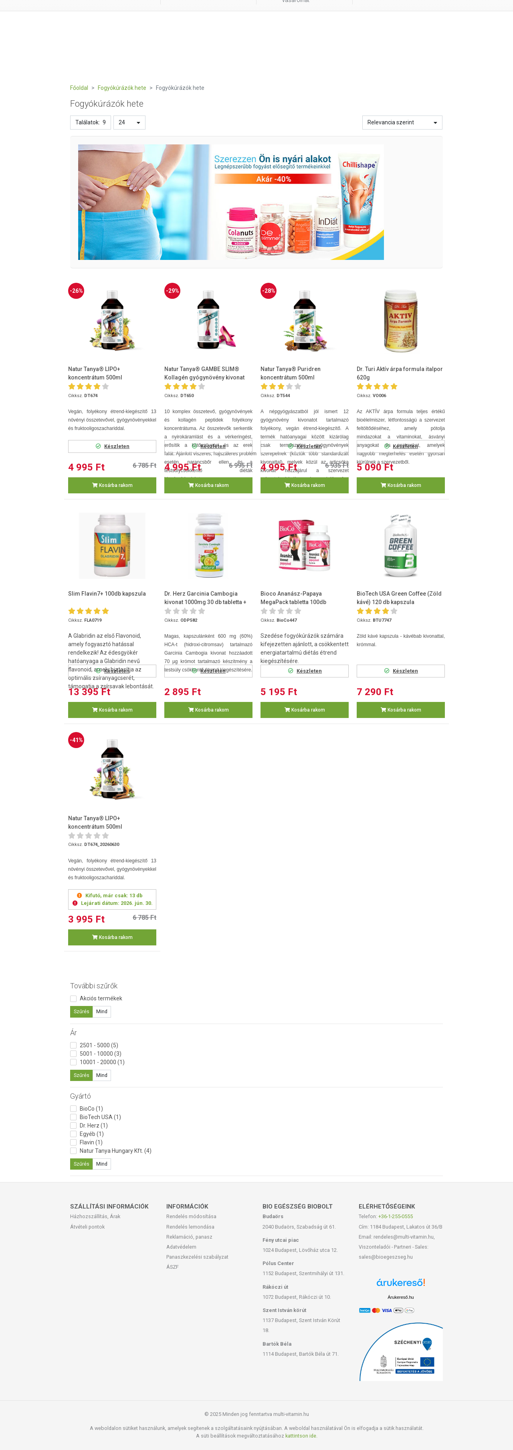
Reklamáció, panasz (189, 1237)
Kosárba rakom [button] (112, 485)
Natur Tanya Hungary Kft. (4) (115, 1151)
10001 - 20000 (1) (102, 1062)
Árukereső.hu (401, 1297)
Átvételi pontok (87, 1227)
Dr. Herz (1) (94, 1125)
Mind (101, 1011)
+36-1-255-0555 (395, 1216)
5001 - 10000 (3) (100, 1053)
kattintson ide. (301, 1436)
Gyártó (80, 1096)
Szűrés (81, 1011)
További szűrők (93, 986)
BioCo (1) (91, 1108)
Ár (73, 1032)
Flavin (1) (91, 1142)
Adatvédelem (181, 1247)
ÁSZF (172, 1267)
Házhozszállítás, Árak (95, 1216)
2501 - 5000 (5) (99, 1045)
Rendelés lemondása (190, 1227)
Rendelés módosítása (191, 1216)
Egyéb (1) (92, 1134)
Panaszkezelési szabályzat (197, 1257)
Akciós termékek (101, 998)
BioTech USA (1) (100, 1117)
